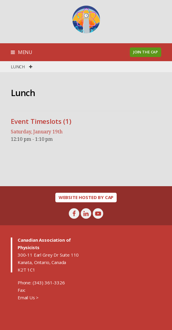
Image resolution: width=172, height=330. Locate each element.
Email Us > (28, 297)
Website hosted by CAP (86, 197)
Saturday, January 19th (36, 132)
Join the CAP (145, 52)
